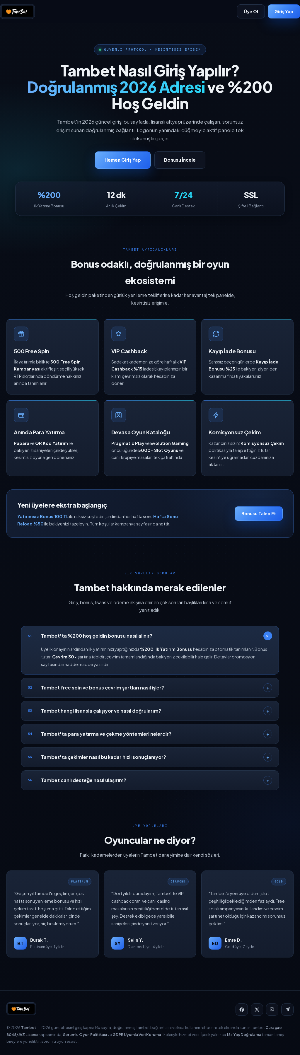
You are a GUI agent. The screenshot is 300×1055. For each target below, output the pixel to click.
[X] (257, 1009)
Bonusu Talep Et (258, 516)
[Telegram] (287, 1009)
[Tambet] (17, 11)
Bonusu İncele (180, 160)
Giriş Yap (284, 11)
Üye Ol (251, 11)
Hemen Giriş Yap (123, 160)
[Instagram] (272, 1009)
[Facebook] (242, 1009)
